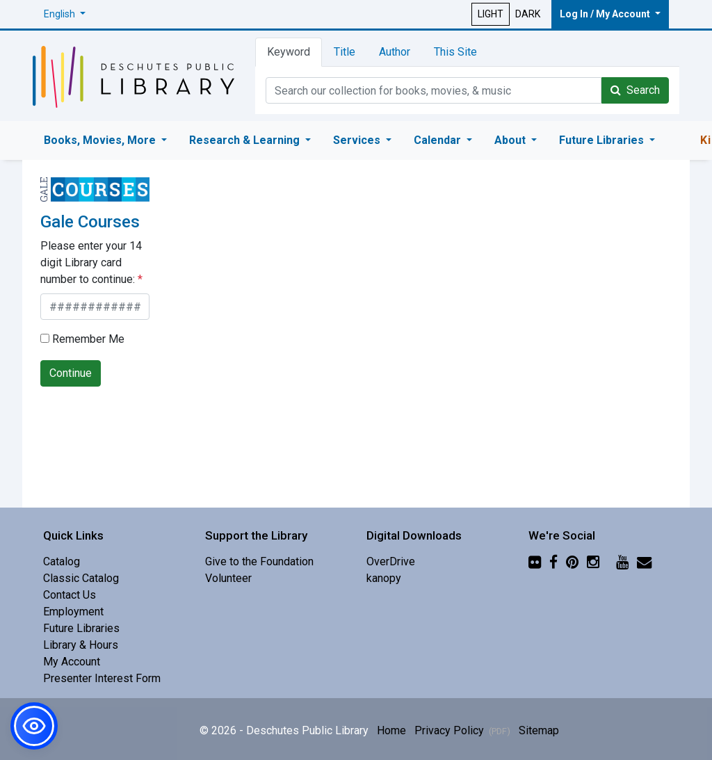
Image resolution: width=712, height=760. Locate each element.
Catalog (61, 561)
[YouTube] (622, 561)
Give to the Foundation (259, 561)
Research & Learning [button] (245, 140)
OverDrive (390, 561)
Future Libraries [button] (603, 140)
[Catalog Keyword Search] (433, 90)
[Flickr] (534, 561)
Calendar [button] (439, 140)
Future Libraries (81, 628)
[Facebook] (553, 561)
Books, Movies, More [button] (101, 140)
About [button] (511, 140)
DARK (527, 13)
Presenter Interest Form (102, 678)
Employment (73, 611)
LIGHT (490, 13)
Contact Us (69, 594)
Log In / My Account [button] (606, 13)
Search (635, 90)
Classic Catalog (81, 578)
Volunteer (228, 578)
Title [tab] (344, 51)
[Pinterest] (572, 561)
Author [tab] (394, 51)
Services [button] (358, 140)
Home (391, 730)
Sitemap (539, 730)
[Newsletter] (644, 561)
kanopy (383, 578)
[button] (64, 14)
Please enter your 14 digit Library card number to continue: (91, 262)
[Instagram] (593, 561)
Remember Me (82, 339)
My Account (71, 661)
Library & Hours (80, 645)
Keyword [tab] (288, 51)
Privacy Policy (462, 730)
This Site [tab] (455, 51)
